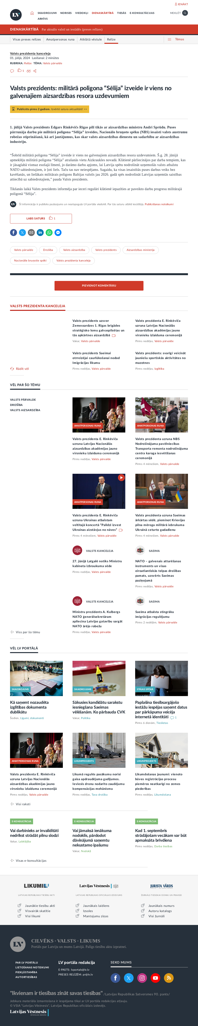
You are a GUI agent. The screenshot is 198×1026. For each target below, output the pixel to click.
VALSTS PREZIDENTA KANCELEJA (37, 306)
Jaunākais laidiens (96, 905)
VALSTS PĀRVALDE (23, 400)
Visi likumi (32, 916)
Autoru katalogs (160, 911)
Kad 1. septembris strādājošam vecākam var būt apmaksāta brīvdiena (161, 835)
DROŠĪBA (16, 405)
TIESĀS (121, 13)
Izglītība (159, 369)
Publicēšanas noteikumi (159, 204)
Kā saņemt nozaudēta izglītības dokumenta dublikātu (29, 707)
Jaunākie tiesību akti (40, 905)
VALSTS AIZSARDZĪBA (25, 410)
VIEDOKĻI (81, 13)
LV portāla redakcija (76, 963)
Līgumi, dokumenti (32, 718)
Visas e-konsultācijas (31, 860)
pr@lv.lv (88, 974)
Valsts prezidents (106, 250)
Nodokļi (86, 851)
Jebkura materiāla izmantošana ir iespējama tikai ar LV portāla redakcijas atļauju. (69, 1001)
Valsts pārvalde (52, 63)
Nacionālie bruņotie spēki (30, 260)
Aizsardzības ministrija (141, 250)
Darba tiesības (163, 846)
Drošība (48, 250)
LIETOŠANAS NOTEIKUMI (32, 967)
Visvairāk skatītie (37, 911)
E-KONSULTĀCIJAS (142, 13)
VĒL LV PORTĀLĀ (24, 648)
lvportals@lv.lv (80, 970)
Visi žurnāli (156, 916)
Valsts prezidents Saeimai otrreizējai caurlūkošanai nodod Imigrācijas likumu (96, 358)
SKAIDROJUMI (47, 13)
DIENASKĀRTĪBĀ (103, 13)
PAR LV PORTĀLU (26, 963)
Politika (85, 718)
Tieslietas (162, 723)
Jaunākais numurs (161, 905)
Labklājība (25, 841)
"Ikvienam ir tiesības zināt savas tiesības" (56, 993)
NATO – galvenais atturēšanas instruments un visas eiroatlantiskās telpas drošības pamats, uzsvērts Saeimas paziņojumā (158, 571)
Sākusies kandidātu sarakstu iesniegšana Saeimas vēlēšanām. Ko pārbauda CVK (99, 707)
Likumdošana (162, 794)
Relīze (28, 63)
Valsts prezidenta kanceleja (30, 53)
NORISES (66, 13)
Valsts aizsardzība (74, 250)
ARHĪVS (43, 19)
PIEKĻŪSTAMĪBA (26, 972)
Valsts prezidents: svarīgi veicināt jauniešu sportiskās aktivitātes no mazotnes (160, 358)
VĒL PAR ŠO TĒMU (25, 385)
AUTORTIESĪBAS (26, 977)
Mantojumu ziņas (95, 916)
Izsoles (88, 911)
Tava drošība (100, 794)
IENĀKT (183, 4)
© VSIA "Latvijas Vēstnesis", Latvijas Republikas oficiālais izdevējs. (58, 1005)
